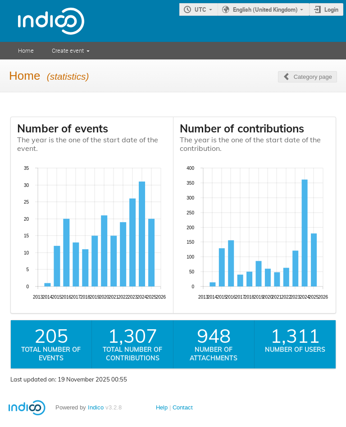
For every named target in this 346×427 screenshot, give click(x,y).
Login (331, 9)
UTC (200, 9)
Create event (68, 50)
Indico (96, 407)
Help (162, 407)
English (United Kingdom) (265, 9)
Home (26, 50)
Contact (183, 407)
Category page (313, 76)
